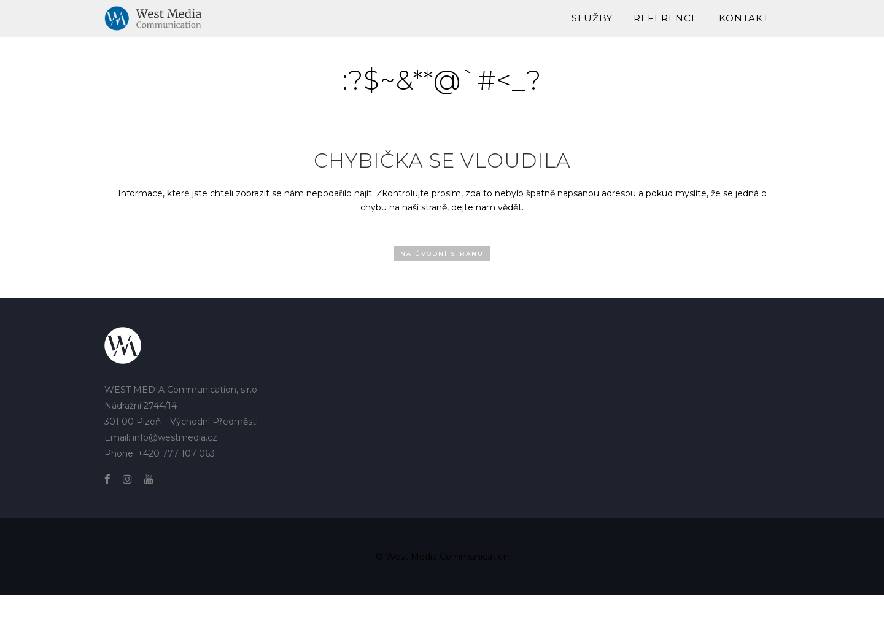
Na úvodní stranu (442, 254)
